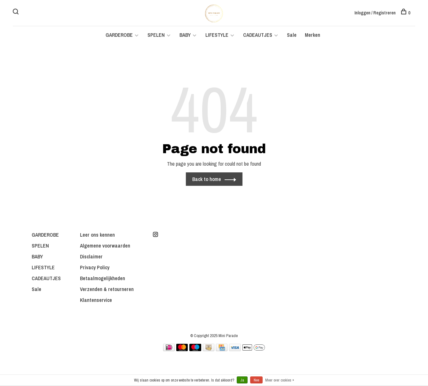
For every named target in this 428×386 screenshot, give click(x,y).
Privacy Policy (94, 268)
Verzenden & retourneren (107, 290)
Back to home (206, 180)
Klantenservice (96, 300)
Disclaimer (91, 257)
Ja (242, 380)
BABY (185, 35)
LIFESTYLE (216, 35)
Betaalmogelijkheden (102, 279)
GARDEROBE (119, 35)
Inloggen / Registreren (375, 13)
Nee (256, 380)
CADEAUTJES (258, 35)
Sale (292, 35)
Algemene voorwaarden (105, 246)
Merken (312, 35)
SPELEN (156, 35)
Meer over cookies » (279, 380)
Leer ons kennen (97, 235)
